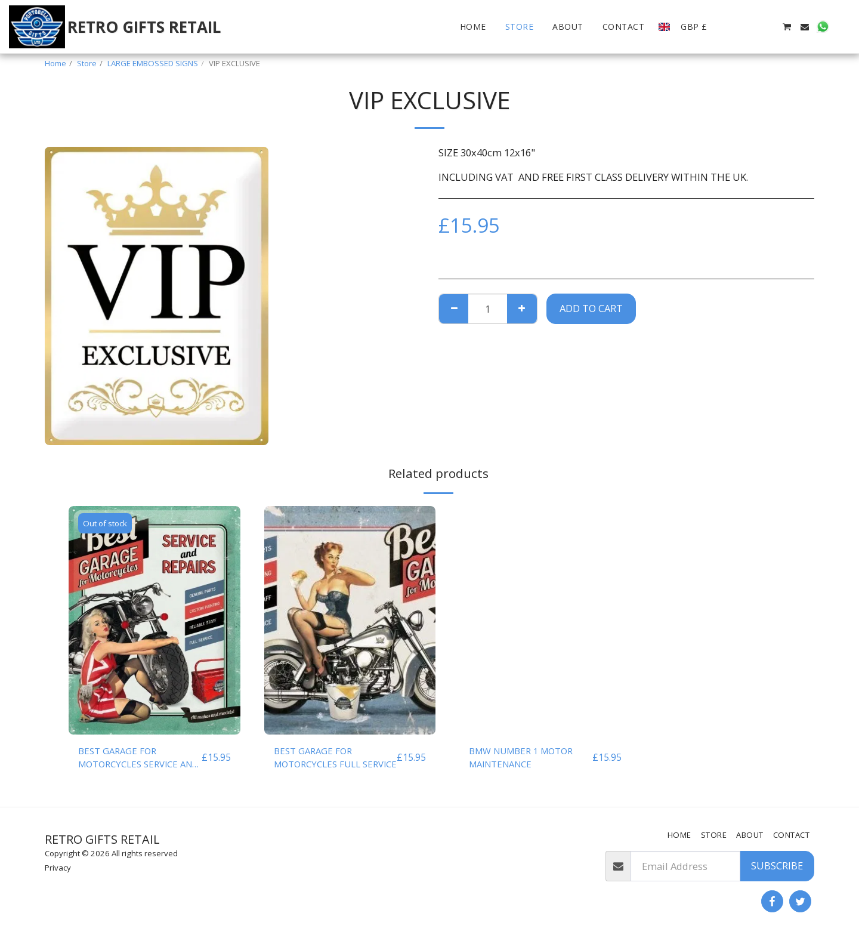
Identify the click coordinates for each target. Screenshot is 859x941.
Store (87, 63)
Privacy (58, 867)
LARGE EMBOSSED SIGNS (152, 63)
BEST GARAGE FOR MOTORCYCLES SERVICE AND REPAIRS (132, 759)
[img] (154, 620)
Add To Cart (591, 308)
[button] (732, 27)
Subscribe (777, 865)
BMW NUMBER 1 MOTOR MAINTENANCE (526, 758)
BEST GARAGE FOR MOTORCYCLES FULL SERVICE (321, 759)
